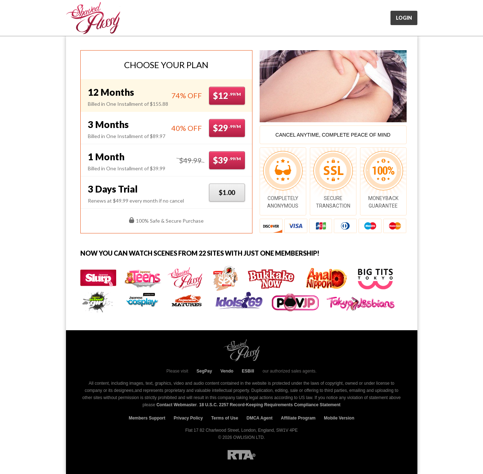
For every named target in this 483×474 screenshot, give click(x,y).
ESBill (248, 371)
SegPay (204, 371)
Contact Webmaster (176, 404)
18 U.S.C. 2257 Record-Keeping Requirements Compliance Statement (269, 404)
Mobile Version (339, 418)
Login (404, 18)
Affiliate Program (298, 418)
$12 (227, 95)
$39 (227, 160)
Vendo (227, 371)
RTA (241, 455)
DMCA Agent (260, 418)
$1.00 (227, 192)
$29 (227, 128)
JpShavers (93, 18)
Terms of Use (224, 418)
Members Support (147, 418)
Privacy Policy (188, 418)
